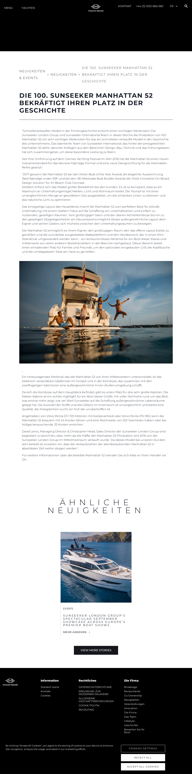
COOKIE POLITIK (89, 705)
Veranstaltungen (134, 704)
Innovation (130, 708)
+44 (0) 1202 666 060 (149, 6)
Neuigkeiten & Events (32, 74)
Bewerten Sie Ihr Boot (134, 731)
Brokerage (130, 687)
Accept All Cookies (143, 767)
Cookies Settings (143, 748)
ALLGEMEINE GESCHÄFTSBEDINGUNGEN (96, 700)
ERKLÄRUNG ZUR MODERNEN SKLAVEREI (94, 693)
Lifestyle (129, 721)
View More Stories (96, 650)
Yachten (28, 8)
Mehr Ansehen (74, 632)
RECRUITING (86, 709)
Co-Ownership (133, 695)
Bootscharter (132, 691)
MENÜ (8, 8)
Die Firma (130, 712)
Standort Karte (50, 687)
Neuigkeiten (131, 699)
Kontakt (124, 6)
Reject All (143, 757)
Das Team (130, 716)
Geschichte (131, 725)
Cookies (45, 695)
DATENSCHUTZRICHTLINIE (95, 687)
